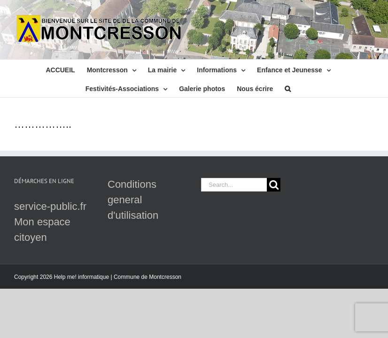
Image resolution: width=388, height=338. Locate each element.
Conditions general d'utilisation (133, 199)
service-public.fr (50, 206)
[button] (288, 87)
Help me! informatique (81, 277)
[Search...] (234, 185)
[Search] (273, 185)
